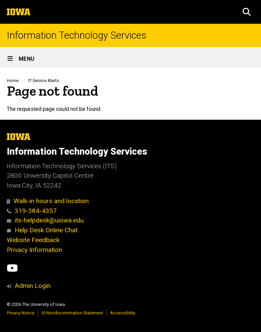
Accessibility (122, 312)
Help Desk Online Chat (42, 230)
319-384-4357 (32, 211)
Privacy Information (34, 250)
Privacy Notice (20, 312)
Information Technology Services (76, 35)
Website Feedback (33, 240)
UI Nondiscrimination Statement (72, 312)
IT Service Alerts (43, 80)
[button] (246, 12)
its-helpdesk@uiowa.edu (45, 220)
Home (13, 80)
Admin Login (33, 286)
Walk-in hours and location (48, 201)
